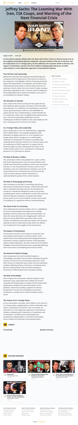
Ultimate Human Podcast (46, 411)
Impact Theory (7, 415)
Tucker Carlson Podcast (44, 50)
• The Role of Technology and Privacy (60, 90)
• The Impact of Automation (58, 96)
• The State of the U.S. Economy (59, 93)
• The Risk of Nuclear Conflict (58, 87)
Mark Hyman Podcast (45, 415)
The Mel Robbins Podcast (65, 410)
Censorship (44, 47)
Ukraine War (59, 47)
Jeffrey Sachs (29, 50)
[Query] (62, 2)
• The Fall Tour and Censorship (59, 79)
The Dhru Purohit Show (46, 413)
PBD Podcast (25, 413)
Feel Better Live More (45, 410)
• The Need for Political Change (59, 99)
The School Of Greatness (64, 413)
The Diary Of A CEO (8, 411)
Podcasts (33, 3)
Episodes (26, 3)
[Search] (72, 2)
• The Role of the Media (57, 102)
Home (19, 3)
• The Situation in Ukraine (58, 81)
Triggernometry (26, 415)
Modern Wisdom (7, 413)
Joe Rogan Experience (9, 410)
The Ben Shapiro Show (12, 376)
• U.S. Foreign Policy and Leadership (60, 84)
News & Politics (58, 22)
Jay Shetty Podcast (63, 411)
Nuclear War (52, 47)
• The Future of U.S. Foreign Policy (60, 104)
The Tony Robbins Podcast (65, 415)
